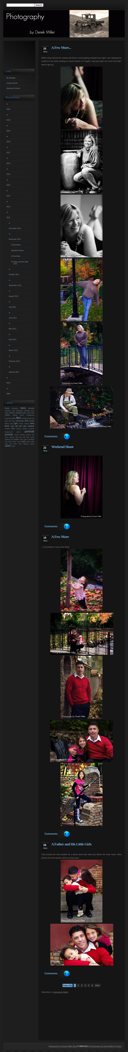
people (19, 428)
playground (8, 432)
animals (31, 408)
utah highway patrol (26, 444)
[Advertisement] (81, 1015)
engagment (30, 415)
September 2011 (15, 285)
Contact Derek (11, 83)
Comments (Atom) (60, 992)
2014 (8, 185)
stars (9, 441)
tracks (28, 441)
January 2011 (14, 372)
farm (14, 418)
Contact (118, 1046)
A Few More (60, 537)
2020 (8, 131)
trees (15, 444)
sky (12, 439)
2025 (8, 109)
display (15, 415)
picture (25, 428)
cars (24, 413)
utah (86, 51)
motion (26, 423)
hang (13, 421)
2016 (8, 163)
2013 (8, 196)
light (15, 423)
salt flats (26, 437)
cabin (6, 413)
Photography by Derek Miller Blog (63, 1046)
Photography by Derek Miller (101, 1046)
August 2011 (13, 296)
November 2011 (15, 239)
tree (10, 444)
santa (32, 437)
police (18, 432)
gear (6, 421)
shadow (7, 439)
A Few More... (61, 48)
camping (18, 413)
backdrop (8, 411)
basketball (19, 411)
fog (33, 418)
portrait (78, 450)
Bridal (7, 408)
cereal (28, 413)
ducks (22, 415)
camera (12, 413)
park (13, 428)
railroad (11, 437)
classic (7, 415)
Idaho (23, 408)
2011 (8, 217)
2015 (8, 174)
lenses (31, 421)
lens (26, 421)
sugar (14, 441)
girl (10, 421)
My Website (10, 78)
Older (97, 985)
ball (13, 411)
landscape (20, 421)
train (6, 444)
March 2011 (13, 350)
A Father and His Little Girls (71, 844)
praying (22, 435)
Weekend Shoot (62, 447)
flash (30, 418)
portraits (79, 51)
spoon (26, 439)
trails (32, 441)
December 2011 (15, 228)
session (92, 848)
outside (7, 428)
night (12, 426)
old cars (22, 426)
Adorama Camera (13, 88)
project (28, 435)
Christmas (14, 408)
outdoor (31, 426)
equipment (8, 418)
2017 (8, 152)
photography (68, 51)
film (18, 418)
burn (32, 411)
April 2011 (13, 339)
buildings (27, 411)
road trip (18, 437)
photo (65, 540)
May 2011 (12, 329)
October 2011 (14, 274)
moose (21, 423)
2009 (8, 394)
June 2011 (13, 318)
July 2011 (12, 307)
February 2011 (14, 361)
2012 (8, 207)
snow (21, 439)
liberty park (9, 423)
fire (23, 418)
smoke (16, 439)
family (65, 848)
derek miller (56, 51)
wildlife (8, 446)
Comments (51, 436)
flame (26, 418)
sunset (19, 441)
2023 (8, 120)
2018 (8, 142)
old (16, 426)
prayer (16, 435)
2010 (8, 383)
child (32, 413)
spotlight (31, 439)
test (23, 441)
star (6, 441)
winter (13, 446)
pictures (31, 428)
